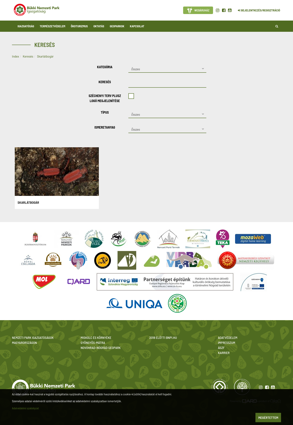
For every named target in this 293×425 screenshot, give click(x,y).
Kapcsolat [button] (137, 26)
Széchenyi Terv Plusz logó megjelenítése (105, 98)
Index (15, 56)
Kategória (104, 67)
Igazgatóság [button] (26, 26)
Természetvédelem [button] (52, 26)
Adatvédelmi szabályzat (25, 408)
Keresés (28, 56)
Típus (105, 112)
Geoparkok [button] (117, 26)
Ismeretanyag (104, 127)
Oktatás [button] (98, 26)
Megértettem (268, 417)
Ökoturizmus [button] (79, 26)
